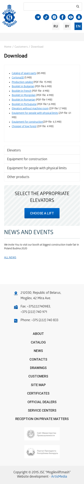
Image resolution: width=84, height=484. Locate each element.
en (78, 26)
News (38, 351)
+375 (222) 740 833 (44, 320)
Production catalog (22, 82)
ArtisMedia (59, 477)
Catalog (38, 342)
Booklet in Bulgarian (23, 86)
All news (10, 257)
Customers (21, 47)
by (67, 26)
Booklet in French (21, 91)
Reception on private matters (42, 419)
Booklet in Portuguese (24, 104)
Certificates (38, 393)
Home (7, 47)
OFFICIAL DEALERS (42, 402)
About (38, 334)
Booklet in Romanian (23, 100)
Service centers (42, 410)
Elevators (14, 151)
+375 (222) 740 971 (34, 312)
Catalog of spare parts (24, 73)
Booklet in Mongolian (24, 95)
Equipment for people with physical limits (37, 169)
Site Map (38, 385)
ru (55, 26)
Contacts (38, 359)
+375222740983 (38, 307)
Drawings (38, 368)
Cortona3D (18, 78)
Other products (18, 177)
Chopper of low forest (24, 126)
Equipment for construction (27, 160)
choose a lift (42, 213)
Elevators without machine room (30, 108)
